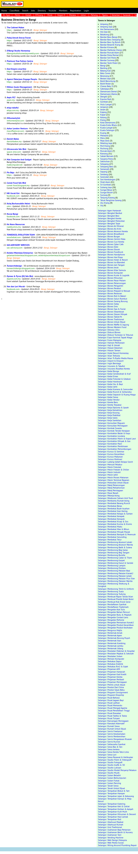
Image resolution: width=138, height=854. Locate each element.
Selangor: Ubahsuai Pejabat (110, 822)
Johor (83, 15)
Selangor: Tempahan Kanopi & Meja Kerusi (114, 800)
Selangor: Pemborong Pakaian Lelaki (115, 576)
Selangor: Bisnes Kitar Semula (112, 270)
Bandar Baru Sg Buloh (110, 42)
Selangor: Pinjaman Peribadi (111, 679)
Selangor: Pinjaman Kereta (110, 677)
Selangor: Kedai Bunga (108, 371)
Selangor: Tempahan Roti (109, 819)
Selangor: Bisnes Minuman (110, 278)
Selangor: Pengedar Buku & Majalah (115, 614)
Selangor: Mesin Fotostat (109, 467)
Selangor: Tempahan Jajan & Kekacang (116, 796)
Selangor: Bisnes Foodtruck (110, 252)
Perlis (17, 15)
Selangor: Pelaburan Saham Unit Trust (115, 498)
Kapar (103, 114)
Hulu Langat (106, 104)
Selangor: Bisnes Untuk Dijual (111, 322)
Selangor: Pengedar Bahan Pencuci (114, 612)
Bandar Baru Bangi (108, 37)
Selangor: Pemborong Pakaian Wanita (115, 581)
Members (63, 10)
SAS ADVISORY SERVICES (18, 245)
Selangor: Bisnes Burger (109, 236)
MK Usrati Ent (13, 193)
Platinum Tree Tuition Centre (20, 61)
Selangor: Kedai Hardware (110, 381)
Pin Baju (10, 172)
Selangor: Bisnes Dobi (108, 246)
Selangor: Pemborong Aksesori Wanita (115, 544)
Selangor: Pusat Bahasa (109, 697)
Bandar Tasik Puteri (109, 63)
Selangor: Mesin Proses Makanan (113, 477)
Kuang (103, 133)
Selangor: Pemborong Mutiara (112, 568)
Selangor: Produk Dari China (111, 687)
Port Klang (105, 145)
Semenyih (104, 169)
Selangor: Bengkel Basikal (110, 213)
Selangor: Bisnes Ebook (109, 249)
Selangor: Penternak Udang (110, 648)
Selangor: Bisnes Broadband (111, 234)
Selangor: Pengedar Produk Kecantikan (116, 625)
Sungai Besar (106, 189)
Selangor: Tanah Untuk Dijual (111, 788)
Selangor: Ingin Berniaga (109, 363)
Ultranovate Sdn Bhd (16, 149)
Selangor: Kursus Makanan (110, 456)
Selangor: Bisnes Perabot (109, 288)
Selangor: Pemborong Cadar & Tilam (115, 557)
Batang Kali (105, 70)
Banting (103, 68)
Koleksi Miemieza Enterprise (20, 252)
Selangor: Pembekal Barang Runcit (114, 503)
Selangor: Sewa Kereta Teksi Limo (113, 752)
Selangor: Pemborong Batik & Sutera (115, 547)
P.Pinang (39, 15)
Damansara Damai (108, 91)
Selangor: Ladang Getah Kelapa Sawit (115, 461)
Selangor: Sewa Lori (107, 754)
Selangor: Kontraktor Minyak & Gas (114, 441)
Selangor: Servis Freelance (110, 731)
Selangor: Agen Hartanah (109, 210)
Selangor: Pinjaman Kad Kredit (112, 674)
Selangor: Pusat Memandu (110, 705)
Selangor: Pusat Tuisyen (109, 718)
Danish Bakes (13, 138)
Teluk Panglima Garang (111, 200)
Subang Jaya (106, 187)
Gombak (104, 101)
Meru (102, 138)
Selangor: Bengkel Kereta (109, 218)
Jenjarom (104, 107)
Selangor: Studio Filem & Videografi (114, 759)
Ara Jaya (104, 31)
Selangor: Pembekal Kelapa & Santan (115, 513)
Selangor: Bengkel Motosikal (111, 221)
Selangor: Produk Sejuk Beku (111, 689)
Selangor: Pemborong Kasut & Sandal (115, 563)
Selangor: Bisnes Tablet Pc (110, 316)
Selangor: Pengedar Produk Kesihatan (115, 627)
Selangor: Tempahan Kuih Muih (112, 811)
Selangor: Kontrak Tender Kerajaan (114, 430)
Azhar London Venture (17, 128)
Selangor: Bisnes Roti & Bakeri (112, 296)
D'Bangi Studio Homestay (18, 50)
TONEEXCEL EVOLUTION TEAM (21, 234)
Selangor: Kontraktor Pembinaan (113, 446)
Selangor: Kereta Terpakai (109, 404)
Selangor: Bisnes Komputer (110, 272)
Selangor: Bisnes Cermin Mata (111, 239)
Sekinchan (105, 161)
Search (25, 10)
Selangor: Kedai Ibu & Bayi (110, 384)
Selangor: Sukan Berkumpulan (112, 777)
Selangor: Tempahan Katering (111, 803)
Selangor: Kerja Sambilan (109, 420)
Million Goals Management (19, 87)
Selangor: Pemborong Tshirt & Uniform (116, 588)
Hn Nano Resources (16, 224)
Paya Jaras (104, 140)
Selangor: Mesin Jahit (108, 474)
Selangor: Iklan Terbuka (109, 355)
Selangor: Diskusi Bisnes (109, 332)
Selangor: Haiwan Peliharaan (111, 342)
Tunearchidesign (14, 265)
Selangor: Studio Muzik (109, 772)
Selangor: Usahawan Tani (109, 834)
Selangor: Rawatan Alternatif (111, 723)
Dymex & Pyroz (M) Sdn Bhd (20, 276)
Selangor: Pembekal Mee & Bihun (113, 529)
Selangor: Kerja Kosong (109, 412)
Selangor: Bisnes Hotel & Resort (113, 259)
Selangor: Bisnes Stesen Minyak (112, 314)
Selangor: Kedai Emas (108, 376)
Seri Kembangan (107, 179)
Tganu (105, 15)
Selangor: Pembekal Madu (110, 526)
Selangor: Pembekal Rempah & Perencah (117, 534)
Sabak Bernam (106, 156)
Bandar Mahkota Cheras (111, 50)
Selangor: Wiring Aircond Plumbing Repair (117, 845)
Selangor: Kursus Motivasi (110, 459)
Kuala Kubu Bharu (108, 125)
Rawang (104, 153)
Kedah (28, 15)
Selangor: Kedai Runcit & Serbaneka (115, 391)
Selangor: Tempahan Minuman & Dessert (117, 814)
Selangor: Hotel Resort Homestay (113, 353)
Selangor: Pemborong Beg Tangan (113, 552)
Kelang (103, 117)
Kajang (103, 112)
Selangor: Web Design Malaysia (112, 840)
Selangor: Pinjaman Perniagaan (112, 682)
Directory (42, 10)
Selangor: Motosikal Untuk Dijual (113, 482)
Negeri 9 (61, 15)
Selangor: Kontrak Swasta (110, 428)
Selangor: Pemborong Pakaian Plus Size (116, 578)
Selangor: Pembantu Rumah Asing (113, 500)
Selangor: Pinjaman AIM (109, 669)
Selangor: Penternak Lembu (110, 645)
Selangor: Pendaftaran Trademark (113, 607)
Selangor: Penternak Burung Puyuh (114, 638)
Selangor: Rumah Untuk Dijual (112, 728)
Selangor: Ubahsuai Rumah (110, 824)
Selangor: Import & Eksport (110, 360)
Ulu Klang (105, 202)
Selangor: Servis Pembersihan (111, 736)
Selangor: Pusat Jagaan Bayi (111, 700)
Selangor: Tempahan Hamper (111, 793)
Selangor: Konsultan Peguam (111, 423)
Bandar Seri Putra (108, 57)
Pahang (94, 15)
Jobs (33, 10)
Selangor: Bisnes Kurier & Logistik (113, 275)
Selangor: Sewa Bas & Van (110, 746)
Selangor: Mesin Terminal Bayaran (113, 480)
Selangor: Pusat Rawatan (109, 713)
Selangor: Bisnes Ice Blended (111, 262)
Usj (101, 205)
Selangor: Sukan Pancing (109, 783)
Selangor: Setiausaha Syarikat (111, 744)
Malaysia (104, 135)
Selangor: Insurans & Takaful (111, 366)
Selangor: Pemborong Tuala (111, 591)
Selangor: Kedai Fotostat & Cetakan (114, 379)
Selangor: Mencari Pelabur (110, 464)
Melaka (72, 15)
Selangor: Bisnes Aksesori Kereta (113, 231)
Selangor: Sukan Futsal (108, 780)
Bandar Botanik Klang (110, 44)
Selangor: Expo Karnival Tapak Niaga (115, 337)
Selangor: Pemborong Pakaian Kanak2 (115, 573)
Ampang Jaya (106, 26)
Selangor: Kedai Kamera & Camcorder (115, 389)
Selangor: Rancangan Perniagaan (113, 721)
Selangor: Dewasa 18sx (109, 329)
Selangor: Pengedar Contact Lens (113, 617)
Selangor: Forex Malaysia (109, 340)
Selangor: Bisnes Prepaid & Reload (114, 290)
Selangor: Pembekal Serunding (112, 537)
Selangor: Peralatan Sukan (110, 656)
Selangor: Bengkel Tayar (109, 223)
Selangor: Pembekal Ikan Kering (112, 511)
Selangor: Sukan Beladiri (109, 775)
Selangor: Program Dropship (111, 695)
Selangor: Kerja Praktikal (109, 415)
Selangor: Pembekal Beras (110, 506)
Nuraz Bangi (12, 214)
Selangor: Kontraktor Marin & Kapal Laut (117, 438)
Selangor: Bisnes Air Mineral (111, 226)
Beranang (104, 76)
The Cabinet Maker (15, 27)
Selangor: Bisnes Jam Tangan (111, 265)
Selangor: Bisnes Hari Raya (110, 257)
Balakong (104, 34)
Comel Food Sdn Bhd (16, 182)
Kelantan (116, 15)
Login (86, 10)
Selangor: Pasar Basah (108, 493)
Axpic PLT (11, 97)
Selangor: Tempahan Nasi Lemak (113, 816)
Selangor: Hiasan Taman (109, 350)
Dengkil (103, 96)
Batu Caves (105, 73)
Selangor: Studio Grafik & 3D (111, 765)
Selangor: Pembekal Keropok (111, 519)
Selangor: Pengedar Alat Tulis (111, 609)
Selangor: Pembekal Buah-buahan (114, 508)
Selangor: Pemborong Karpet (111, 560)
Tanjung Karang (107, 197)
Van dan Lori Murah (16, 286)
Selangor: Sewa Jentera (108, 749)
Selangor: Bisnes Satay (108, 303)
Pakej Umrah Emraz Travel (19, 37)
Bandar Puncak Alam (109, 52)
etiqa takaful (13, 107)
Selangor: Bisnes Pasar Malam (112, 280)
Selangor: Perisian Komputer (111, 658)
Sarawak (127, 15)
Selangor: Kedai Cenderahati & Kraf (114, 373)
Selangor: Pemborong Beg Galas (113, 550)
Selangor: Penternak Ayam (110, 635)
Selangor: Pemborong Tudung (112, 594)
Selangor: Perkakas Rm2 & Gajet (113, 666)
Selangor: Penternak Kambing (111, 643)
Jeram (103, 109)
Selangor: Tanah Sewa (108, 785)
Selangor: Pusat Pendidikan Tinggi (114, 710)
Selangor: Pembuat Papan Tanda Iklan (115, 596)
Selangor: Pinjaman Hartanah (111, 671)
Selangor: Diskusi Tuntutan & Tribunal (115, 334)
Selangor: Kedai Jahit (107, 386)
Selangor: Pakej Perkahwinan (111, 487)
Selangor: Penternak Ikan (109, 640)
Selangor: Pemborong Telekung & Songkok (113, 584)
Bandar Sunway (107, 60)
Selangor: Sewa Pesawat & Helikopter (115, 757)
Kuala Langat (106, 127)
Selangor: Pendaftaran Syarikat (112, 604)
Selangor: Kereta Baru (108, 402)
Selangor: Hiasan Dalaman (110, 347)
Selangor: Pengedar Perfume (111, 620)
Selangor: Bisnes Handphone (111, 254)
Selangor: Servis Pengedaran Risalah (115, 739)
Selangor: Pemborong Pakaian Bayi (114, 570)
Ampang (104, 24)
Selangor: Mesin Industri (109, 472)
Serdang (104, 174)
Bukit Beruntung (107, 81)
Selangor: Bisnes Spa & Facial (112, 309)
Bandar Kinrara (107, 47)
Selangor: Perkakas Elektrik (110, 664)
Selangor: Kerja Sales (108, 417)
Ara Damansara (107, 29)
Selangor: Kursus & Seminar (111, 451)
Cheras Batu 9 (106, 86)
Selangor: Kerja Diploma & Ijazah (113, 407)
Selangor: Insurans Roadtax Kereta (114, 368)
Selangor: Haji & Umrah (109, 345)
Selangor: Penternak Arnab (110, 632)
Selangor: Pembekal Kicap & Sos (113, 521)
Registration (75, 10)
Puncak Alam (106, 151)
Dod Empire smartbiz (16, 69)
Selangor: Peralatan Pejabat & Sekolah (116, 653)
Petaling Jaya (106, 143)
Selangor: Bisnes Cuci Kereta (111, 241)
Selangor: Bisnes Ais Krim (109, 228)
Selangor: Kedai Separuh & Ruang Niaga (117, 394)
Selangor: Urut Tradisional (110, 827)
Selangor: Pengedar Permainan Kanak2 (116, 622)
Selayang (104, 164)
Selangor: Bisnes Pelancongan (112, 283)
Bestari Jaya (105, 78)
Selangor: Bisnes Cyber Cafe (110, 244)
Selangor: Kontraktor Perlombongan (114, 449)
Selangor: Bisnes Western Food (112, 327)
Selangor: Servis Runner (109, 741)
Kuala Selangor (107, 130)
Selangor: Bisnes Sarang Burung (113, 301)
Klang (103, 120)
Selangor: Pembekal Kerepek (111, 516)
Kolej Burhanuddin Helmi (18, 203)
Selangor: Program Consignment (113, 692)
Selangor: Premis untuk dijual (111, 684)
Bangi (103, 65)
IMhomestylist (13, 118)
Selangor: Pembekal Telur (110, 539)
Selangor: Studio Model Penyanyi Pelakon (117, 770)
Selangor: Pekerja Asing (109, 495)
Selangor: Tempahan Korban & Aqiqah (115, 809)
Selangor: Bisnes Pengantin (110, 285)
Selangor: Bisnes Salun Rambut (112, 298)
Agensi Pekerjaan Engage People (22, 79)
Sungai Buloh (106, 192)
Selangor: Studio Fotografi (110, 762)
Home (4, 10)
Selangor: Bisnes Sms (108, 306)
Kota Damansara (107, 122)
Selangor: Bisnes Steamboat (111, 311)
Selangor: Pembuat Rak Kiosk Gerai (114, 601)
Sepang (103, 171)
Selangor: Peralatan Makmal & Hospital (116, 651)
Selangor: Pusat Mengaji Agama (112, 708)
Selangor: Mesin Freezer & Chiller (113, 469)
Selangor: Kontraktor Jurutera (111, 436)
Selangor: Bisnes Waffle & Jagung (113, 324)
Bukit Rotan (105, 83)
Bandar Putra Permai (109, 55)
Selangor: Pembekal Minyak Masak (114, 531)
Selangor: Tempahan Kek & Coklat (114, 806)
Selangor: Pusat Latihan (109, 702)
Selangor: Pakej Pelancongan (111, 485)
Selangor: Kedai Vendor (109, 399)
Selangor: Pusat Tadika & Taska (112, 715)
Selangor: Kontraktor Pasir (110, 443)
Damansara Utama (108, 94)
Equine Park (105, 99)
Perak (49, 15)
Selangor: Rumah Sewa (109, 726)
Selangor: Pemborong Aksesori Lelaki (115, 542)
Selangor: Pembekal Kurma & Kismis (115, 524)
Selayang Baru (106, 166)
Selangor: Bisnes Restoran (110, 293)
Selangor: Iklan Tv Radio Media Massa (115, 358)
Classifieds (14, 10)
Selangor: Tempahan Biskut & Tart (113, 790)
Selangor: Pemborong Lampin (111, 565)
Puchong (104, 148)
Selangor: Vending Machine (110, 837)
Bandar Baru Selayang (110, 39)
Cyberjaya (104, 88)
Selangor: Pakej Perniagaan (110, 490)
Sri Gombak (105, 184)
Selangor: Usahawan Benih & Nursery (115, 832)
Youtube (52, 10)
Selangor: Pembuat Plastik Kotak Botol (116, 599)
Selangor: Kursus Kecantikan (111, 454)
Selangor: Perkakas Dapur (110, 661)
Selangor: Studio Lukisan (109, 767)
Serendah (104, 177)
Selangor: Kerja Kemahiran (110, 410)
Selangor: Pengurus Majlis (110, 630)
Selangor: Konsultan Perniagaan (113, 425)
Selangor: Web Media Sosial (111, 842)
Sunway (103, 195)
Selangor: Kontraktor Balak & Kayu (114, 433)
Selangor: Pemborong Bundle (111, 555)
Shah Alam (105, 182)
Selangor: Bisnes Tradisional (111, 319)
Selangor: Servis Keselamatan (111, 733)
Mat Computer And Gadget (19, 159)
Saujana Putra (106, 158)
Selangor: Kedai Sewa (108, 397)
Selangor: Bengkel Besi (108, 215)
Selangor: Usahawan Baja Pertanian (114, 829)
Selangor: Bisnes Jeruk (108, 267)
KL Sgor (6, 15)
